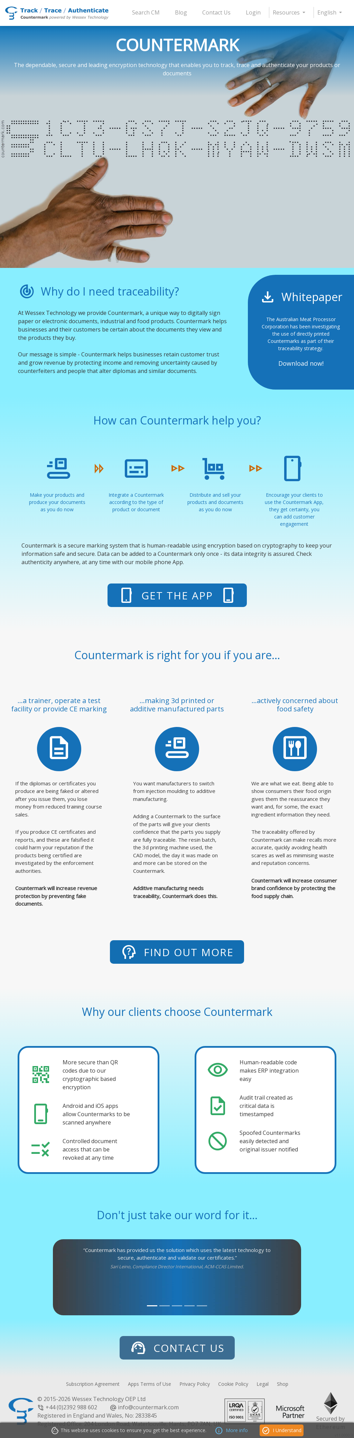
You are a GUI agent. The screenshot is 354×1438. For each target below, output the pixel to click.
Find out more (177, 952)
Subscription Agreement (93, 1384)
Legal (263, 1384)
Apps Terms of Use (149, 1384)
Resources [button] (287, 12)
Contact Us (216, 12)
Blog (181, 12)
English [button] (327, 12)
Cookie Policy (233, 1384)
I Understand (281, 1431)
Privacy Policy (194, 1384)
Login (253, 12)
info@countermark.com (148, 1407)
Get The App (177, 595)
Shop (282, 1384)
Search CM (146, 12)
